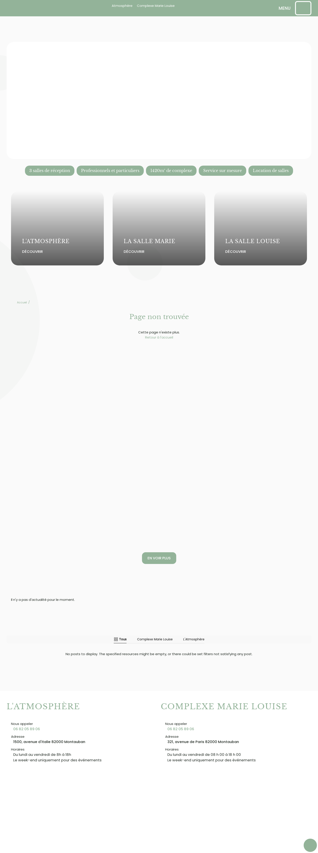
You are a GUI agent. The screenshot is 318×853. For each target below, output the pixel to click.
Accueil (22, 302)
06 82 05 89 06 (26, 729)
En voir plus (159, 558)
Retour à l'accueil (159, 337)
